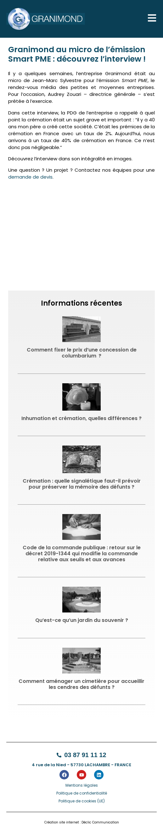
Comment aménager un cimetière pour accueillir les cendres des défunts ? (81, 684)
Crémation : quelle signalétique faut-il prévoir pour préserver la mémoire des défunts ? (82, 483)
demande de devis (30, 177)
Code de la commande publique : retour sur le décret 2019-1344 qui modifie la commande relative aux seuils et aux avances (82, 553)
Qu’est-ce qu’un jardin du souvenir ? (81, 620)
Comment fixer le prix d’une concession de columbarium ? (82, 352)
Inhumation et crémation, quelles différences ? (81, 418)
